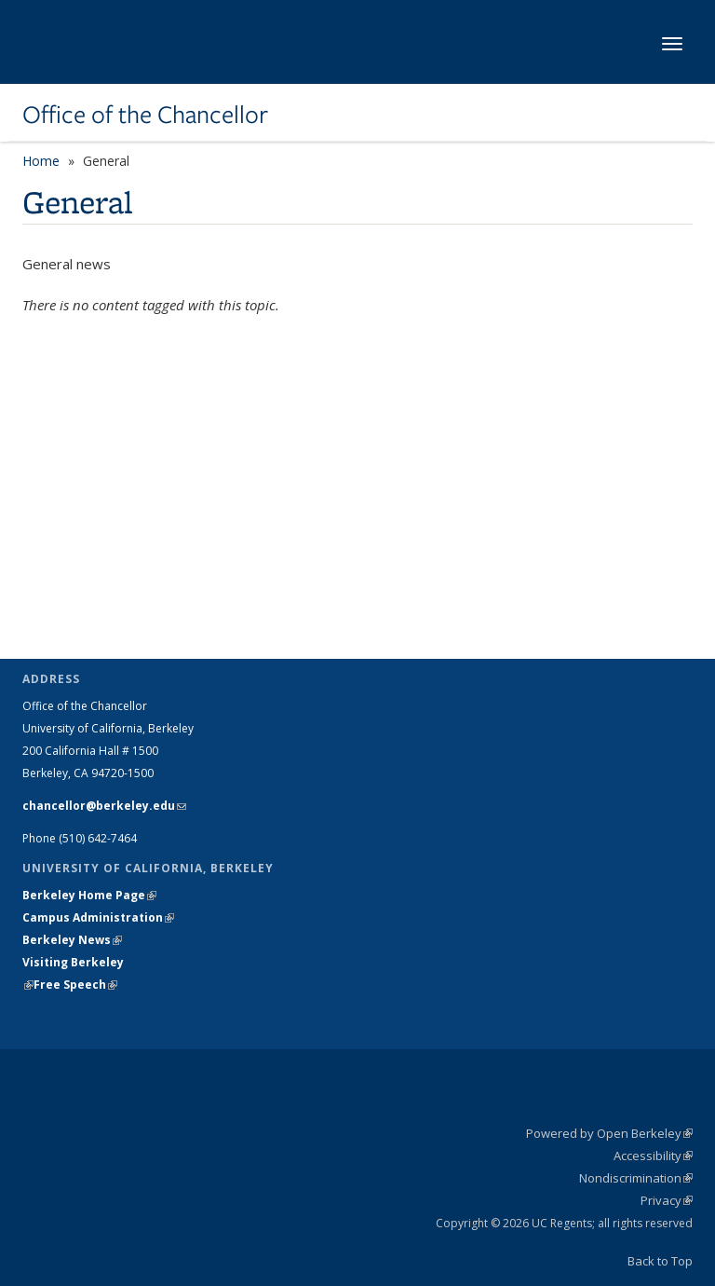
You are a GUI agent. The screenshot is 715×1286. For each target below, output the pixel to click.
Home (41, 161)
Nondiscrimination (636, 1178)
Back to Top (660, 1260)
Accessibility (653, 1155)
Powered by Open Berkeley (609, 1133)
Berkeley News (72, 940)
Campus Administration (98, 917)
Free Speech (75, 984)
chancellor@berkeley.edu (104, 806)
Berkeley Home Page (89, 895)
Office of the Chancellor (145, 114)
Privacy (667, 1200)
